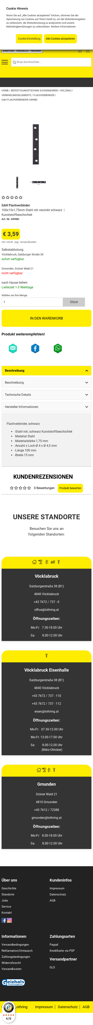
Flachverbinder (44, 95)
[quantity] (32, 302)
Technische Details (18, 395)
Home (5, 90)
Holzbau (66, 90)
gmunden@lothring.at (47, 818)
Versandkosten (11, 969)
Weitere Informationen (63, 26)
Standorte (8, 894)
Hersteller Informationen (21, 407)
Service (6, 906)
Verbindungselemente (17, 95)
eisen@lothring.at (47, 711)
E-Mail (13, 349)
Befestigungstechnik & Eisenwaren (34, 90)
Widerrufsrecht (11, 963)
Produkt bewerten (70, 488)
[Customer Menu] (87, 51)
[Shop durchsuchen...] (51, 62)
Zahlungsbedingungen (16, 957)
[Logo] (22, 52)
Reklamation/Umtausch (17, 950)
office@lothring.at (46, 610)
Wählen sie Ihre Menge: (15, 295)
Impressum (57, 888)
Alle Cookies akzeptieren (60, 38)
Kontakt (7, 912)
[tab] (46, 370)
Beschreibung (14, 370)
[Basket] (80, 51)
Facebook (35, 349)
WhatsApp (58, 349)
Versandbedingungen (15, 944)
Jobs (5, 900)
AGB (52, 900)
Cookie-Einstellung (29, 38)
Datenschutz (58, 894)
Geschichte (9, 888)
